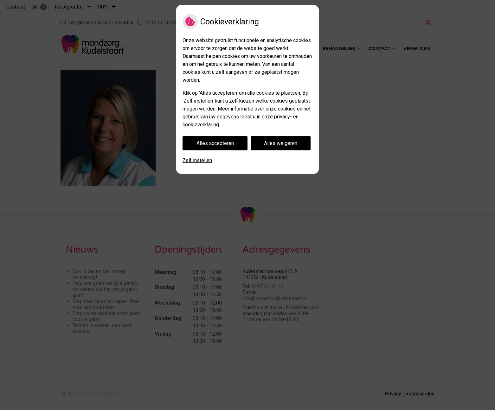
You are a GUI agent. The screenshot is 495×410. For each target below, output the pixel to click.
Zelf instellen (197, 160)
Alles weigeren (280, 143)
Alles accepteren (215, 143)
